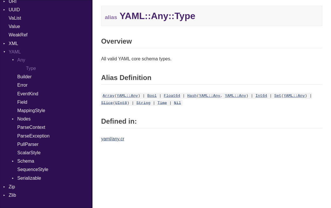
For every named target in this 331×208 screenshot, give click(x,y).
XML (13, 43)
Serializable (29, 178)
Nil (177, 103)
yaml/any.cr (112, 138)
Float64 (172, 96)
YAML (15, 51)
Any (21, 59)
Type (31, 68)
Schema (25, 161)
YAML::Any (127, 96)
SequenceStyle (32, 169)
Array (108, 96)
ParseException (33, 135)
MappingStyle (31, 110)
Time (162, 103)
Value (14, 26)
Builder (24, 76)
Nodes (24, 118)
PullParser (28, 144)
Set (277, 96)
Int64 (261, 96)
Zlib (12, 195)
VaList (15, 18)
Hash (192, 96)
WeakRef (18, 34)
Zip (12, 186)
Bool (152, 96)
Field (22, 102)
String (143, 103)
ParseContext (31, 127)
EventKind (27, 93)
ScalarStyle (29, 152)
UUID (14, 9)
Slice (107, 103)
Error (22, 85)
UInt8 (121, 103)
